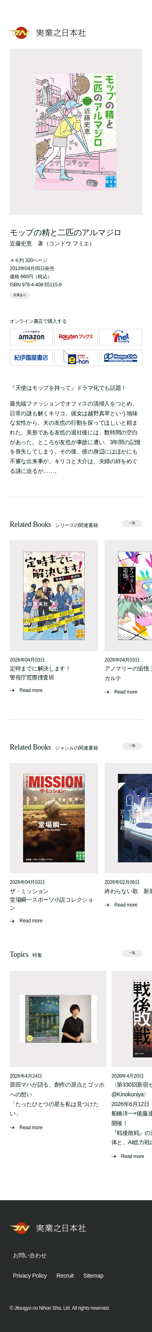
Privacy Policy (30, 1275)
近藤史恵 (21, 243)
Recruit (64, 1275)
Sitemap (93, 1275)
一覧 (132, 523)
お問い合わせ (29, 1255)
